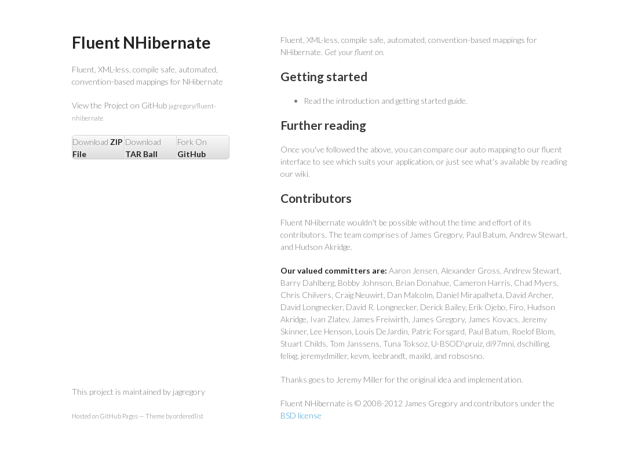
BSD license (301, 415)
